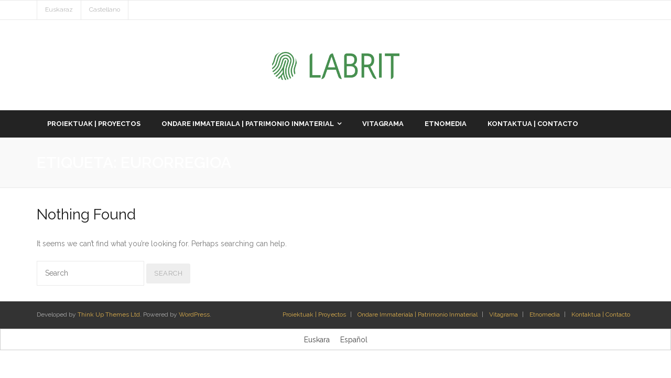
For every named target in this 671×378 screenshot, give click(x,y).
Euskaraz (59, 9)
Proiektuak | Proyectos (314, 314)
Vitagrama (503, 314)
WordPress (194, 314)
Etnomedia (544, 314)
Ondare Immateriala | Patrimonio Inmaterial (418, 314)
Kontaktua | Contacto (600, 314)
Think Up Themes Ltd (109, 314)
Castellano (104, 9)
